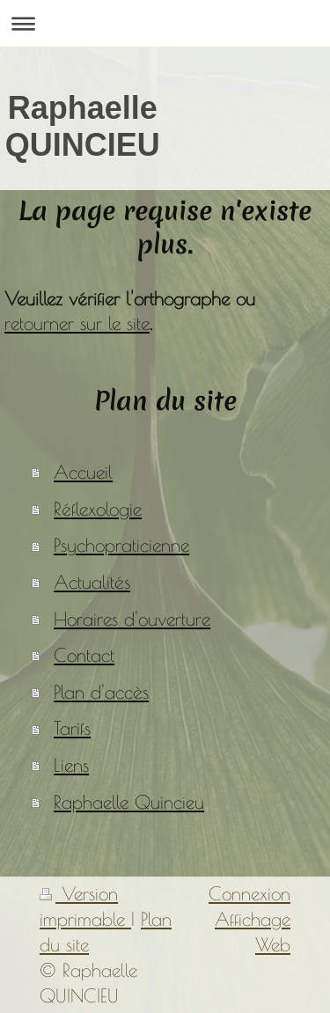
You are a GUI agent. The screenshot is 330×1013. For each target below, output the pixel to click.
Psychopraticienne (121, 544)
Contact (84, 654)
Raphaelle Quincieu (129, 801)
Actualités (92, 581)
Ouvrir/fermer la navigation (165, 23)
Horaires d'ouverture (132, 618)
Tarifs (72, 727)
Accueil (83, 471)
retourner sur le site (77, 323)
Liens (71, 764)
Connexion (249, 893)
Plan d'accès (101, 691)
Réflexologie (98, 508)
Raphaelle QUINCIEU (82, 126)
